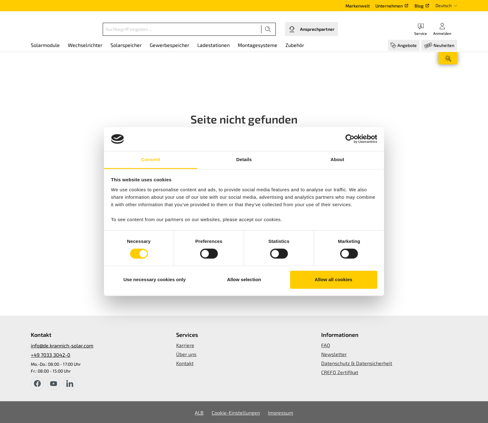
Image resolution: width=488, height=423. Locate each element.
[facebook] (37, 383)
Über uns (186, 354)
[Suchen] (268, 29)
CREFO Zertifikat (339, 372)
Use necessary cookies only (154, 279)
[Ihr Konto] (442, 29)
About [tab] (337, 159)
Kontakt (185, 363)
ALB (199, 413)
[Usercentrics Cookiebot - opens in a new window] (350, 139)
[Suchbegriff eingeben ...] (182, 29)
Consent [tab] (150, 159)
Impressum (280, 413)
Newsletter (334, 354)
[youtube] (53, 383)
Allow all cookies (333, 279)
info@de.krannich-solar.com (62, 345)
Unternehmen (389, 5)
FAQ (325, 345)
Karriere (185, 345)
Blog (419, 5)
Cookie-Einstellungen (236, 413)
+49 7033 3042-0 (50, 355)
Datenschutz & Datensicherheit (356, 363)
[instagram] (69, 383)
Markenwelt (357, 5)
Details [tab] (244, 159)
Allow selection (244, 279)
